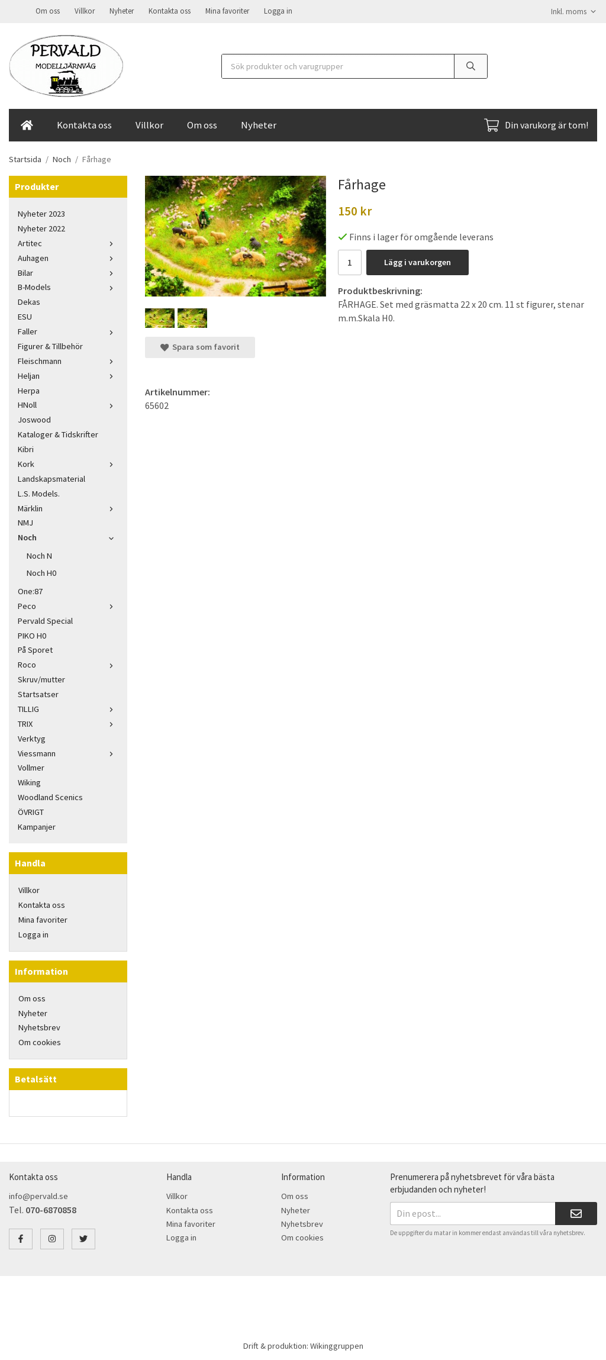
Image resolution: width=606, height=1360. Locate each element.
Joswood (34, 418)
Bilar (68, 271)
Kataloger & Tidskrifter (58, 433)
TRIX (68, 722)
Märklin (68, 507)
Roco (68, 663)
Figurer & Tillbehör (50, 345)
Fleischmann (68, 359)
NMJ (25, 521)
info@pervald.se (38, 1195)
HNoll (68, 403)
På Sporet (35, 648)
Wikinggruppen (336, 1344)
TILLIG (68, 707)
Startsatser (38, 693)
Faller (68, 330)
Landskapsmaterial (51, 477)
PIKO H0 (32, 634)
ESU (25, 315)
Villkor (85, 10)
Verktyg (32, 737)
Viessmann (68, 752)
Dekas (29, 300)
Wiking (29, 781)
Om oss (48, 10)
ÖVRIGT (31, 810)
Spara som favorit (200, 345)
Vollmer (31, 766)
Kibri (26, 448)
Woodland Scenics (50, 796)
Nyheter (121, 10)
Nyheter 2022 (41, 227)
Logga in (278, 10)
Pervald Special (45, 619)
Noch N (39, 554)
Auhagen (68, 257)
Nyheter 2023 (41, 212)
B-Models (68, 286)
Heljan (68, 374)
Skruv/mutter (41, 678)
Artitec (68, 242)
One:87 (30, 590)
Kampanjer (37, 825)
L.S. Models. (39, 492)
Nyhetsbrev (39, 1026)
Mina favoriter (227, 10)
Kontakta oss (170, 10)
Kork (68, 462)
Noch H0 (41, 571)
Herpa (29, 389)
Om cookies (39, 1041)
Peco (68, 605)
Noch (68, 536)
